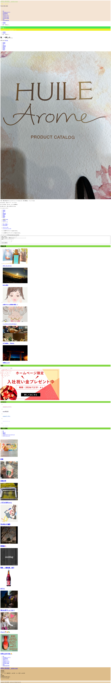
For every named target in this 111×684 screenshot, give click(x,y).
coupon (6, 15)
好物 (1, 459)
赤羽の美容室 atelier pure (9, 1)
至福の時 (3, 481)
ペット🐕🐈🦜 (5, 632)
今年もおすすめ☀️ (6, 654)
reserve (6, 20)
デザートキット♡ (6, 436)
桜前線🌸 (3, 546)
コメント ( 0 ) (5, 227)
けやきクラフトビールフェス (9, 435)
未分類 (6, 40)
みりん (2, 589)
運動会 (4, 433)
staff (5, 14)
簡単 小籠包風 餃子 (7, 568)
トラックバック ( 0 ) (7, 228)
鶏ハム (4, 432)
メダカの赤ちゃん (6, 503)
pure (7, 219)
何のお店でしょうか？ (7, 610)
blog (3, 19)
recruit (6, 18)
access (6, 16)
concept (6, 12)
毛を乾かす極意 (5, 524)
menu (5, 13)
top (3, 11)
